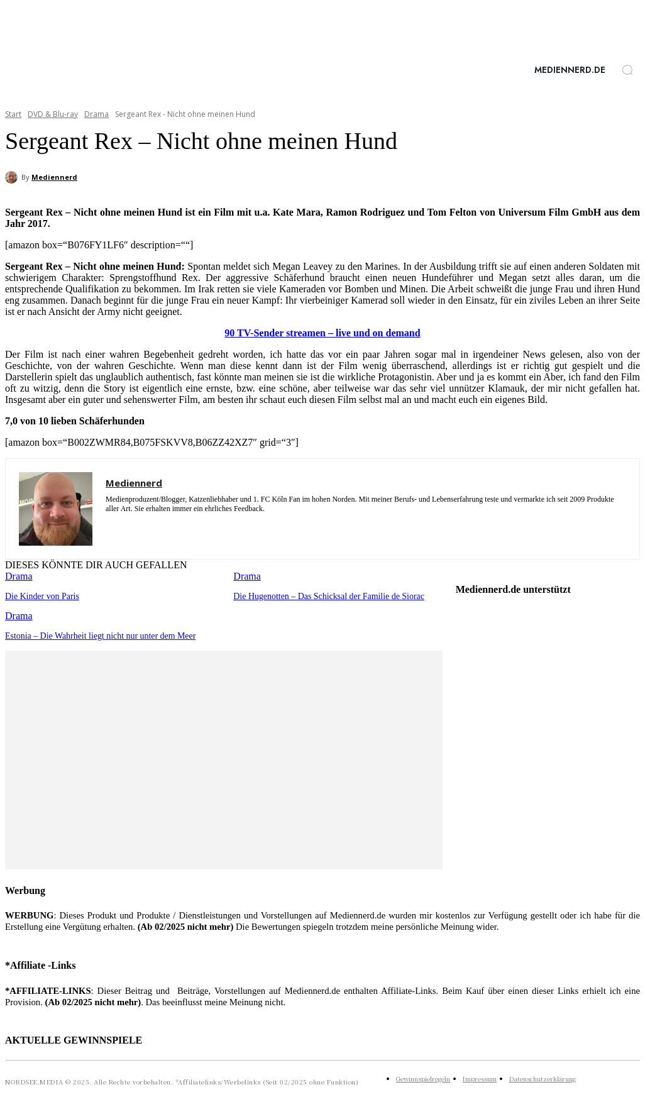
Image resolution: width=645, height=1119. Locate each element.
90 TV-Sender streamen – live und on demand (322, 333)
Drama (96, 114)
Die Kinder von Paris (39, 595)
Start (13, 114)
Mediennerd (54, 177)
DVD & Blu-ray (53, 114)
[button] (627, 69)
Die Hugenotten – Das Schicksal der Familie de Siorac (322, 595)
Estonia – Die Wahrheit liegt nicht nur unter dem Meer (94, 634)
